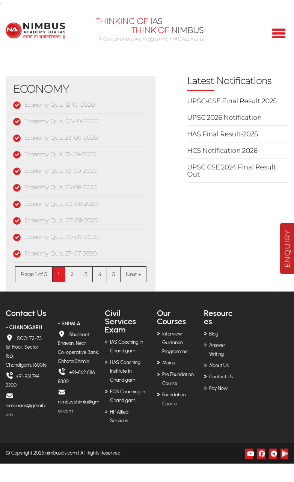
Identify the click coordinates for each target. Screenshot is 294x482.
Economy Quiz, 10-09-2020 (61, 170)
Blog (213, 334)
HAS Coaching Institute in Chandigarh (125, 371)
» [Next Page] (140, 274)
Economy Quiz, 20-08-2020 (61, 203)
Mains (168, 363)
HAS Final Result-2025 (222, 134)
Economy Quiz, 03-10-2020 (61, 121)
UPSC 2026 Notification (224, 117)
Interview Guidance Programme (175, 343)
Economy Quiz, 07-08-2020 (61, 220)
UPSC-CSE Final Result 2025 (231, 101)
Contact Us (221, 376)
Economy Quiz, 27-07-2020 (60, 253)
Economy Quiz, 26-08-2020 (61, 187)
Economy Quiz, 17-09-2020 (60, 154)
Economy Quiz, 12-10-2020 (59, 104)
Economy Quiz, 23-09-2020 (61, 137)
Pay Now (218, 388)
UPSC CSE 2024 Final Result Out (231, 170)
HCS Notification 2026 (222, 150)
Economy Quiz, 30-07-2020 (61, 236)
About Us (219, 365)
